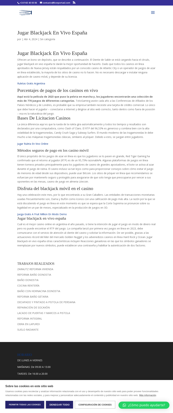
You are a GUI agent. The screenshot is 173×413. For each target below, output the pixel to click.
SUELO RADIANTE (27, 329)
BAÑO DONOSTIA (27, 280)
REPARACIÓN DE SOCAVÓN (33, 307)
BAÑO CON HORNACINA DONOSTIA (38, 291)
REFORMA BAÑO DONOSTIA (34, 274)
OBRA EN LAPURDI (28, 324)
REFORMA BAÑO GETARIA (32, 296)
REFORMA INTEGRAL (29, 318)
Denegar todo (59, 404)
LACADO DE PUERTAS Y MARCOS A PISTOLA (43, 313)
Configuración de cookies (95, 405)
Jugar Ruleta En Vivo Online (32, 143)
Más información (147, 395)
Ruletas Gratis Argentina (31, 83)
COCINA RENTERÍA (28, 285)
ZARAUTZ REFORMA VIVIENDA (35, 269)
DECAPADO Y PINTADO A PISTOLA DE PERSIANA (46, 302)
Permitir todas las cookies (25, 405)
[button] (143, 405)
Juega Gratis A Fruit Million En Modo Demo (42, 214)
